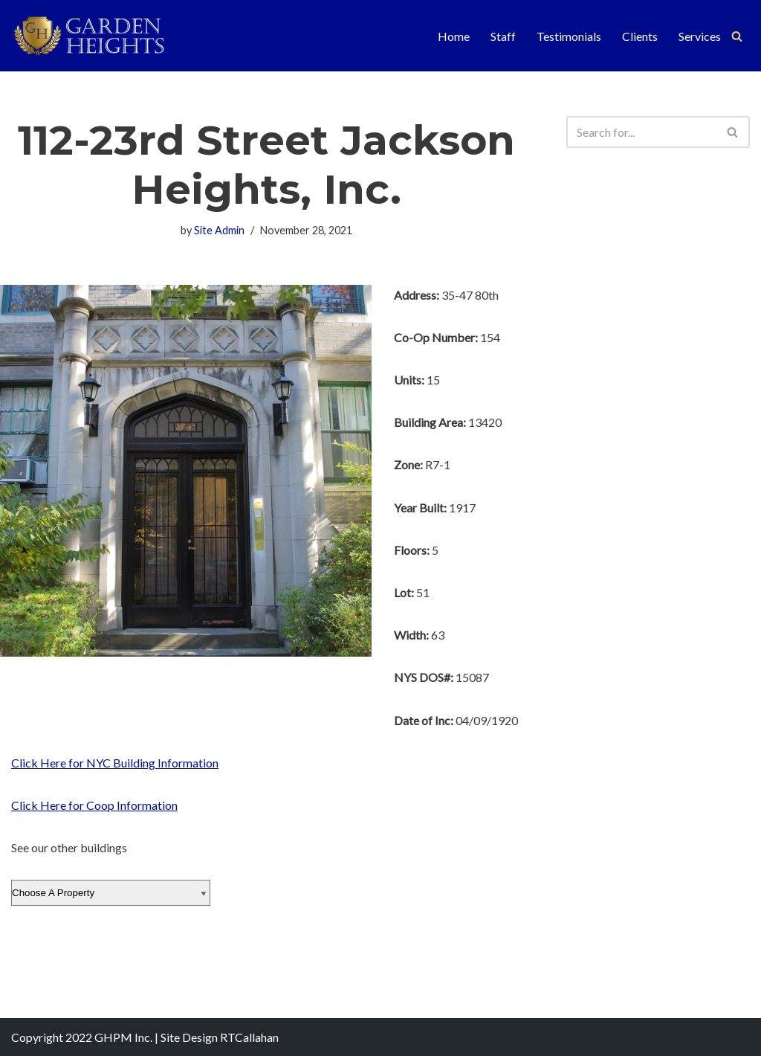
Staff (503, 36)
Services (700, 36)
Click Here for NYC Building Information (114, 763)
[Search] (736, 36)
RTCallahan (249, 1037)
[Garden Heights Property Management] (100, 35)
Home (454, 36)
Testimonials (569, 36)
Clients (640, 36)
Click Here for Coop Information (94, 805)
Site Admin (219, 230)
